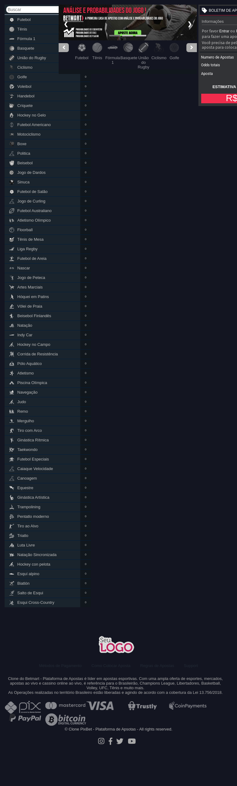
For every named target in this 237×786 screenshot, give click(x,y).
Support (191, 665)
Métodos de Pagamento (60, 665)
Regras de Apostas (157, 665)
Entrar (224, 31)
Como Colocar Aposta (110, 665)
